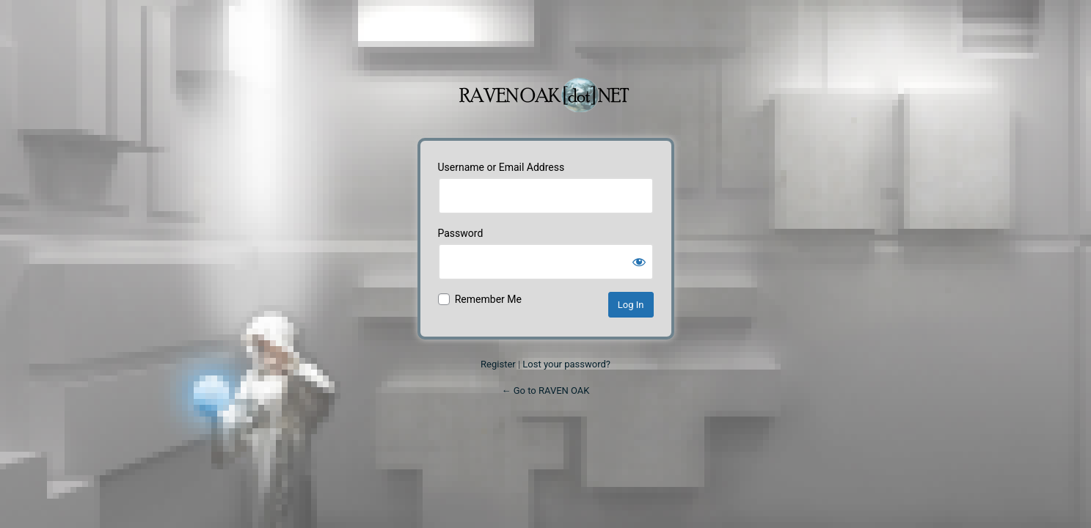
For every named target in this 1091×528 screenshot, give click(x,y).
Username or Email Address (501, 167)
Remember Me (488, 299)
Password (461, 233)
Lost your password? (566, 364)
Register (498, 364)
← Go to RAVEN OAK (545, 390)
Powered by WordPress (545, 87)
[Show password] (639, 261)
